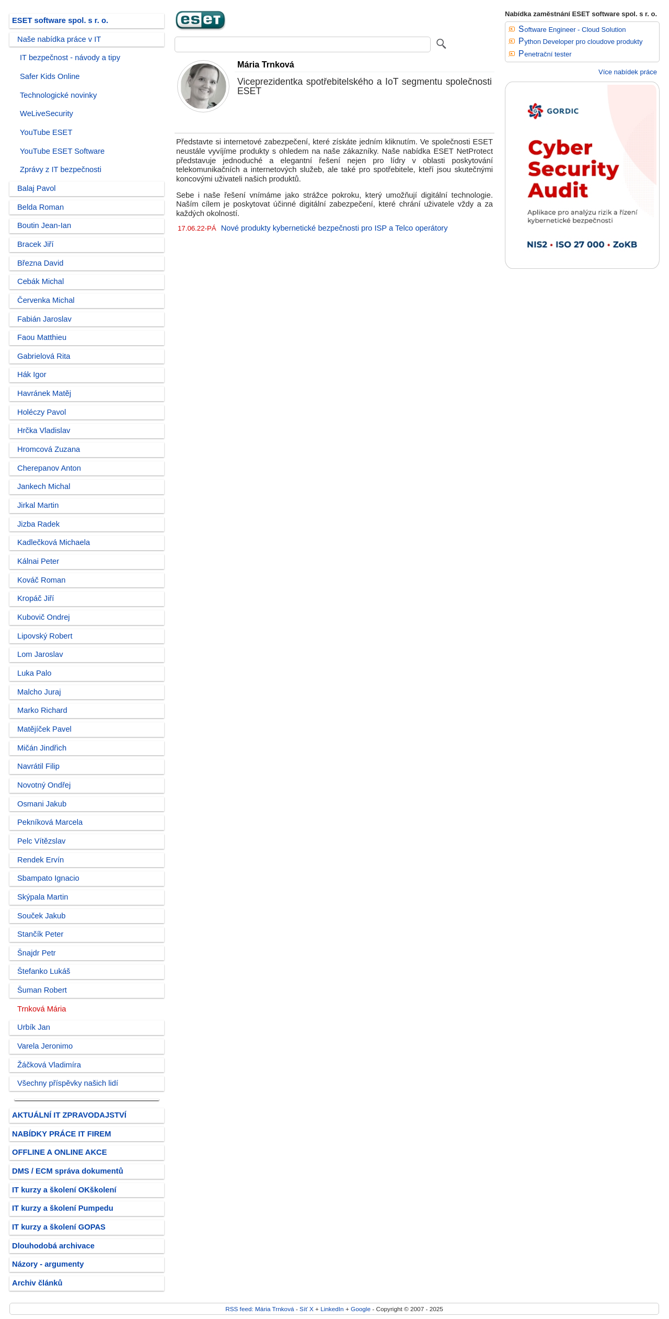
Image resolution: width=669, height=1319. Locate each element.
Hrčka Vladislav (43, 430)
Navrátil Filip (38, 766)
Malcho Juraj (39, 692)
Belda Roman (40, 207)
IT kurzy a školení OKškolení (64, 1190)
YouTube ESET (46, 132)
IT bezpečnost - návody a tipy (70, 57)
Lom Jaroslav (40, 654)
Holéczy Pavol (41, 412)
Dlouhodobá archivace (53, 1246)
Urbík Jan (33, 1027)
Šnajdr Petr (36, 953)
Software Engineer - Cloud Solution (572, 29)
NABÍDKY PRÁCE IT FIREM (61, 1134)
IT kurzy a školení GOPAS (59, 1227)
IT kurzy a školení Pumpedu (62, 1208)
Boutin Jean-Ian (44, 225)
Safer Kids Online (50, 76)
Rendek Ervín (40, 860)
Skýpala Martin (42, 897)
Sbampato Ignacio (48, 878)
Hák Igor (32, 374)
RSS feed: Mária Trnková (259, 1308)
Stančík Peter (40, 934)
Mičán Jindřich (41, 748)
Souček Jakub (41, 916)
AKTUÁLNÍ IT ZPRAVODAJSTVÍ (69, 1115)
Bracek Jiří (35, 244)
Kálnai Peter (38, 561)
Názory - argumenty (48, 1264)
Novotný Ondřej (44, 785)
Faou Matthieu (41, 337)
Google (361, 1308)
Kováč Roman (41, 580)
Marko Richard (42, 710)
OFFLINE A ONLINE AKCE (59, 1152)
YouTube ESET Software (62, 151)
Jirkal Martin (38, 505)
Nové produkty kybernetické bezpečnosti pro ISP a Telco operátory (334, 228)
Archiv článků (37, 1283)
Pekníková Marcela (50, 822)
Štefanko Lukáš (43, 971)
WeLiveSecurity (46, 113)
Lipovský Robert (45, 636)
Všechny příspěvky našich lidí (67, 1083)
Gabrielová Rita (43, 356)
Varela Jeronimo (45, 1046)
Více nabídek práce (627, 72)
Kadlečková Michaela (53, 542)
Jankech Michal (43, 486)
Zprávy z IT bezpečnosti (60, 169)
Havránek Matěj (44, 393)
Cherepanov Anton (49, 468)
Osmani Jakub (41, 804)
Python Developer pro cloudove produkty (580, 42)
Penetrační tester (545, 54)
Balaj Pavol (36, 188)
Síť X (306, 1308)
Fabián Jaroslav (44, 319)
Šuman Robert (42, 990)
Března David (40, 263)
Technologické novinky (58, 95)
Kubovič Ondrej (43, 617)
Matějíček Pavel (44, 729)
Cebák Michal (40, 281)
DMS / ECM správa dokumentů (67, 1171)
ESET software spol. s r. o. (60, 20)
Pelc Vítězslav (41, 841)
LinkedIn (331, 1308)
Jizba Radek (38, 524)
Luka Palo (34, 673)
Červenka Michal (46, 300)
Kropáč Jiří (35, 598)
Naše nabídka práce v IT (59, 39)
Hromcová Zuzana (48, 449)
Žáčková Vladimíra (49, 1065)
